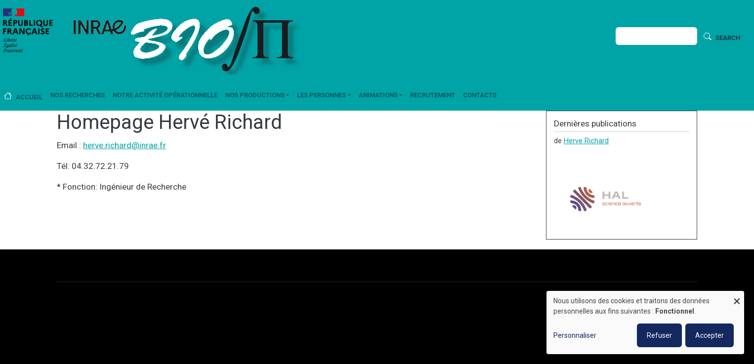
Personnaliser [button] (574, 335)
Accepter (709, 335)
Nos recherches (77, 95)
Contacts (480, 95)
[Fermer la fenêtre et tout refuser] (736, 297)
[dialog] (645, 322)
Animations (378, 95)
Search (727, 37)
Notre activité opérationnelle (165, 95)
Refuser (659, 335)
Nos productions (255, 95)
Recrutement (432, 95)
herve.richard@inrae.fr (124, 145)
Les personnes (321, 95)
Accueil (29, 97)
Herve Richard (586, 140)
